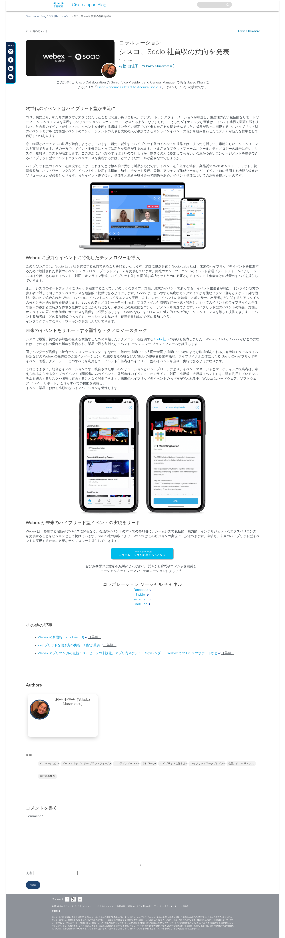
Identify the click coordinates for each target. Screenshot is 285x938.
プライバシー (159, 906)
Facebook (140, 590)
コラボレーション (58, 16)
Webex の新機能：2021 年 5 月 (61, 637)
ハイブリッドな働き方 (173, 763)
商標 (186, 906)
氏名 (29, 873)
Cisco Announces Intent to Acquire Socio (127, 87)
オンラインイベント (126, 763)
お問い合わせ (58, 906)
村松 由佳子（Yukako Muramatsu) (146, 66)
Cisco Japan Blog (36, 16)
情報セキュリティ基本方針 (139, 906)
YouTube (140, 604)
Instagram (140, 599)
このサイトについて (90, 906)
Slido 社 (160, 339)
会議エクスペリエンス (241, 763)
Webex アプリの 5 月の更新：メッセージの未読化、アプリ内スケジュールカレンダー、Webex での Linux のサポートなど (128, 653)
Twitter (141, 594)
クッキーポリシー (174, 906)
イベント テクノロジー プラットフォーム (86, 763)
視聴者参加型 (47, 776)
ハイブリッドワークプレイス (207, 763)
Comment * (34, 816)
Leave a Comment (248, 31)
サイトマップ (107, 906)
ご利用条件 (120, 906)
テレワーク (148, 763)
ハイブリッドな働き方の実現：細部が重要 (69, 645)
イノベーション (49, 763)
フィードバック (73, 906)
